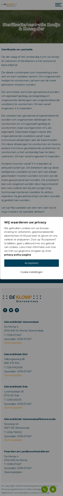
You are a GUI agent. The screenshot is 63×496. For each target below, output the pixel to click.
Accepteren (31, 263)
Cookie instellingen (31, 272)
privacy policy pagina (17, 254)
